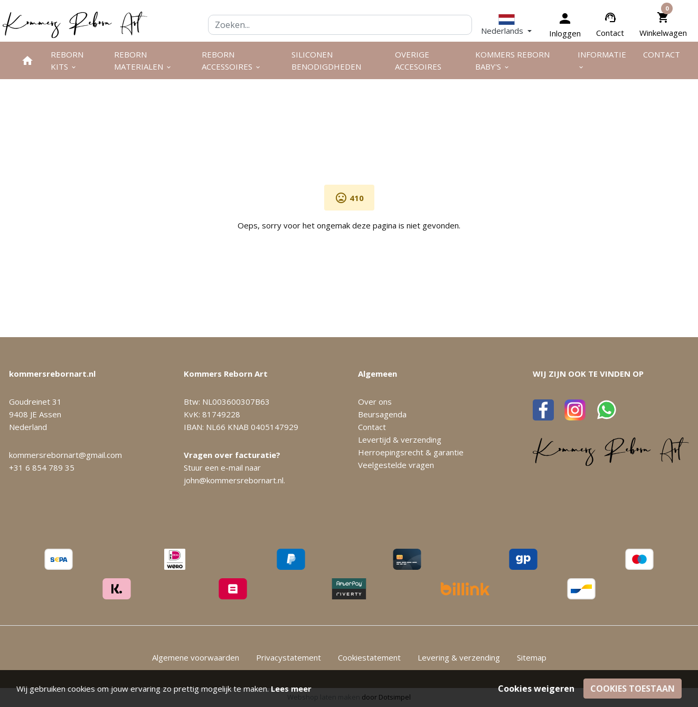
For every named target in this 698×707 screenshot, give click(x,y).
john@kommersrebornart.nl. (234, 480)
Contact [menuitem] (661, 54)
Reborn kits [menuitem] (67, 60)
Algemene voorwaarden (195, 657)
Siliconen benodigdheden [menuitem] (326, 60)
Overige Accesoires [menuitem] (418, 60)
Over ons (375, 401)
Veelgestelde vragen (396, 465)
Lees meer (291, 688)
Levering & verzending (459, 657)
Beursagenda (382, 414)
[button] (506, 24)
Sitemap (531, 657)
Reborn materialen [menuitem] (143, 60)
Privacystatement (288, 657)
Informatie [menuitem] (602, 60)
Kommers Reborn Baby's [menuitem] (512, 60)
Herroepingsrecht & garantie (411, 452)
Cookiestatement (369, 657)
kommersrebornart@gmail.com (65, 455)
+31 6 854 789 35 (41, 467)
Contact (610, 32)
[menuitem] (27, 60)
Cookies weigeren (536, 688)
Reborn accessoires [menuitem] (231, 60)
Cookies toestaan (632, 688)
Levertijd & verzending (399, 439)
